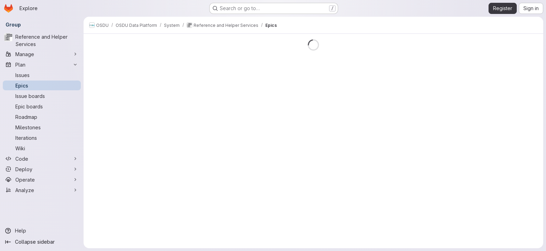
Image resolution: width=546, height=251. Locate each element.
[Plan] (42, 64)
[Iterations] (42, 138)
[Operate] (42, 179)
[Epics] (42, 85)
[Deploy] (42, 169)
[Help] (42, 231)
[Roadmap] (42, 117)
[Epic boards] (42, 106)
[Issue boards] (42, 96)
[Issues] (42, 75)
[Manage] (42, 54)
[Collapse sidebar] (42, 242)
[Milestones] (42, 127)
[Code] (42, 158)
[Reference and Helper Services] (42, 40)
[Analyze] (42, 190)
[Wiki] (42, 148)
